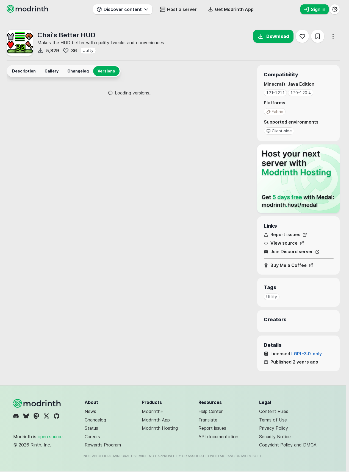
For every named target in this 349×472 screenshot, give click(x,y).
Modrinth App (156, 419)
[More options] (333, 36)
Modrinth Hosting (160, 428)
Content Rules (273, 411)
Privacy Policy (273, 428)
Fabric (274, 111)
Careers (92, 436)
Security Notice (275, 436)
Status (91, 428)
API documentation (218, 436)
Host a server (178, 9)
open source (50, 436)
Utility (88, 50)
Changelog (95, 419)
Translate (207, 419)
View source (284, 243)
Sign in (314, 9)
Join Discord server (292, 251)
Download (273, 36)
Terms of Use (273, 419)
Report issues (285, 234)
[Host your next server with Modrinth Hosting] (298, 178)
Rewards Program (103, 444)
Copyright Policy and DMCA (288, 444)
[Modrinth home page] (28, 11)
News (90, 411)
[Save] (317, 36)
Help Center (210, 411)
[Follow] (302, 36)
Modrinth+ (153, 411)
